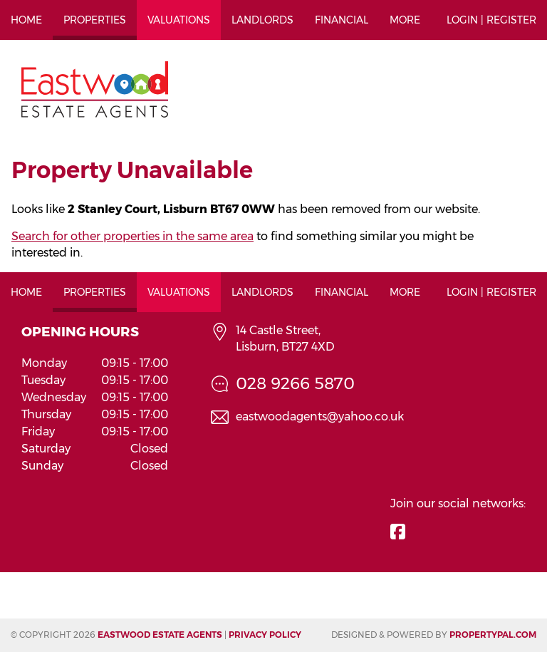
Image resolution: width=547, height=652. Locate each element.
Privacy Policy (265, 634)
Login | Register (491, 20)
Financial (341, 20)
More (405, 20)
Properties (94, 20)
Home (26, 20)
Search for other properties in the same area (132, 236)
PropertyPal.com (492, 634)
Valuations (178, 20)
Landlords (262, 20)
